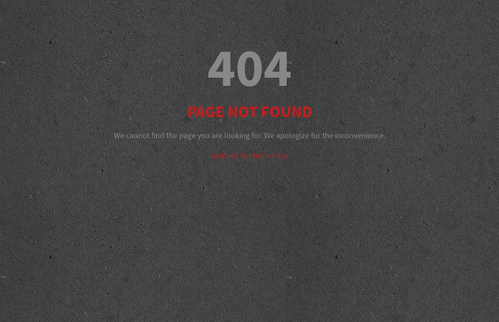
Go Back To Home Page (249, 155)
